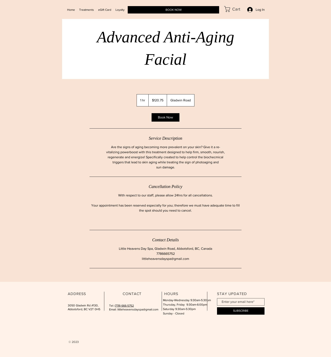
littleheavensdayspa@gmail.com (137, 309)
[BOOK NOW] (173, 9)
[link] (165, 117)
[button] (235, 9)
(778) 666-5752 (124, 305)
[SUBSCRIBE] (241, 311)
